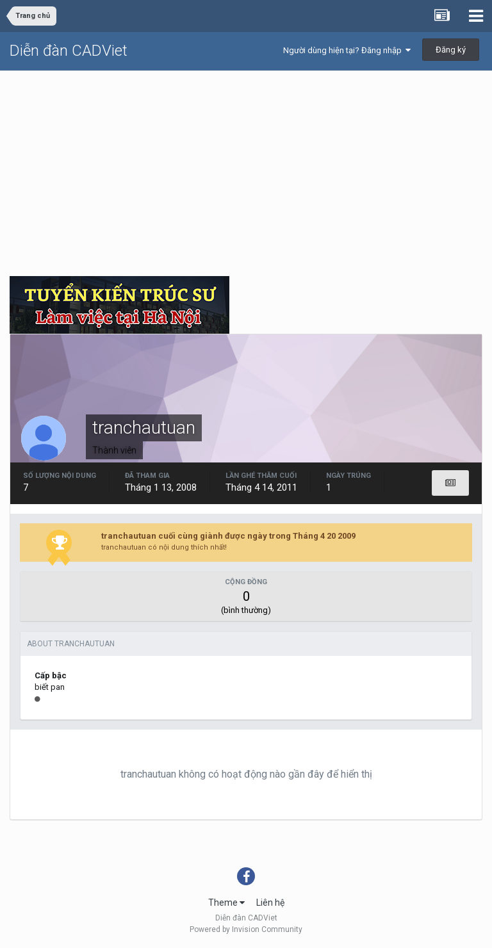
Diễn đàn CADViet (68, 51)
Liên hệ (270, 902)
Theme (226, 902)
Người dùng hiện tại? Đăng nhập (347, 50)
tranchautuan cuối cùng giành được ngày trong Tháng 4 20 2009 (228, 536)
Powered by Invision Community (246, 929)
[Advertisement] (246, 167)
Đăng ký (451, 49)
